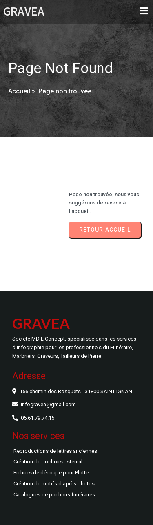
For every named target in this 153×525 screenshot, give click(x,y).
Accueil (19, 91)
